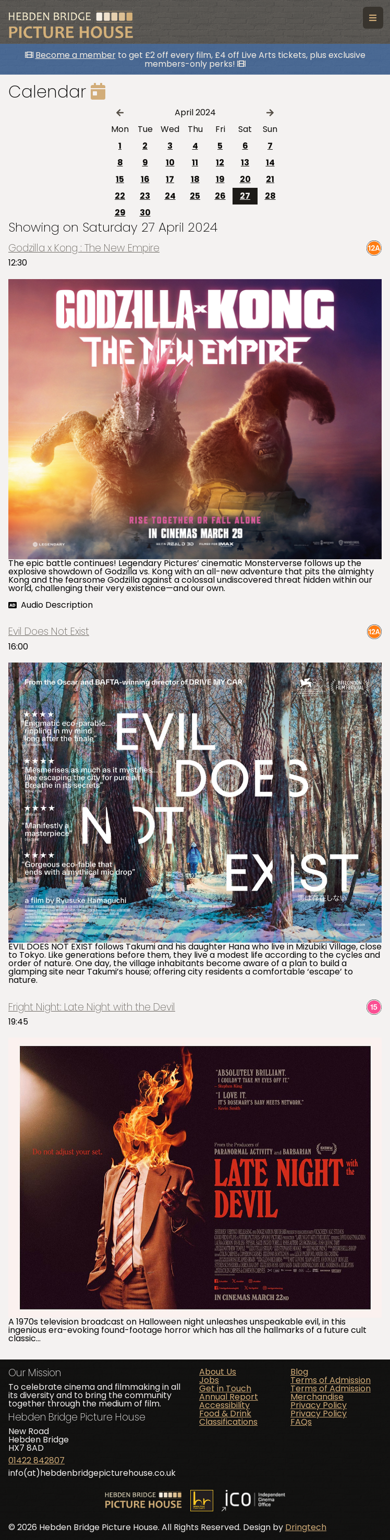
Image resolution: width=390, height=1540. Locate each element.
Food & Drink (225, 1413)
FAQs (301, 1422)
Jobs (209, 1380)
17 (170, 179)
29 (120, 213)
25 (195, 196)
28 (270, 196)
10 (170, 163)
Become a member (75, 55)
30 (145, 213)
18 (195, 179)
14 (270, 163)
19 (220, 179)
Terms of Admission (330, 1380)
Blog (299, 1372)
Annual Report (228, 1397)
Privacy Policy (318, 1405)
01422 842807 (36, 1460)
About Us (217, 1372)
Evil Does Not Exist (48, 631)
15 (120, 179)
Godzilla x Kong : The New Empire (84, 248)
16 (145, 179)
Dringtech (305, 1527)
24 (170, 196)
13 (245, 163)
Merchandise (317, 1397)
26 (220, 196)
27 (245, 196)
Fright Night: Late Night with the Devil (91, 1007)
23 (145, 196)
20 (245, 179)
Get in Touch (225, 1388)
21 (270, 179)
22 (120, 196)
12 (220, 163)
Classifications (228, 1422)
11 (195, 163)
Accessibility (224, 1405)
